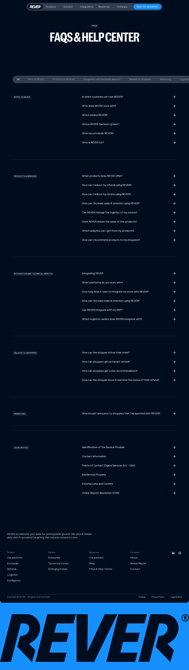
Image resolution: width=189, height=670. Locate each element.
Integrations (87, 6)
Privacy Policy (158, 597)
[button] (52, 6)
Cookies (142, 597)
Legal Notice (176, 597)
